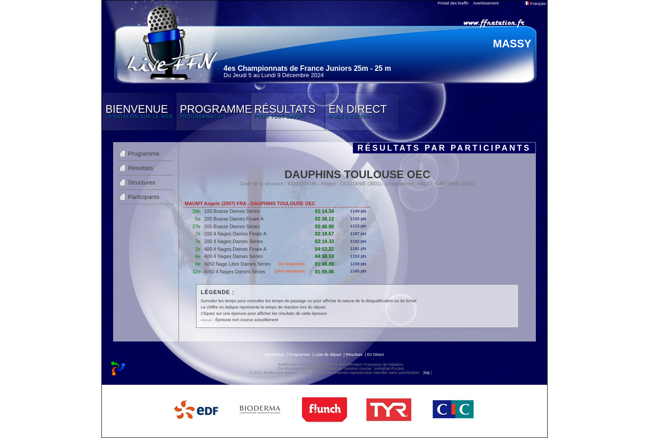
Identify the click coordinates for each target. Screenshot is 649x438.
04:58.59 (324, 256)
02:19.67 (324, 233)
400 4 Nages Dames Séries (233, 256)
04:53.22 (324, 249)
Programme (144, 153)
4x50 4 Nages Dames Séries (234, 271)
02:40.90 (324, 226)
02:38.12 (324, 218)
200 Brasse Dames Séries (232, 226)
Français (535, 3)
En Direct (375, 354)
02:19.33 (324, 241)
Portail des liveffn (453, 3)
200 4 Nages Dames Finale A (235, 233)
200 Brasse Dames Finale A (234, 218)
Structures (141, 182)
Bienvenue (274, 354)
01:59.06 (324, 271)
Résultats (140, 168)
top (427, 372)
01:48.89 (324, 264)
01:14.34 (324, 211)
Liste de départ (328, 354)
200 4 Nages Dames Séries (233, 241)
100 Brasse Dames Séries (232, 211)
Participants (144, 197)
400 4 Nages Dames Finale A (235, 249)
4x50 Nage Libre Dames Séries (237, 264)
